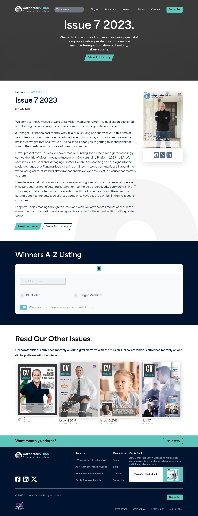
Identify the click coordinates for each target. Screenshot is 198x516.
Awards (127, 10)
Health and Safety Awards (89, 474)
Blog (115, 467)
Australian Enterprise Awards (91, 467)
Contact (155, 10)
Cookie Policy (176, 509)
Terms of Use (120, 509)
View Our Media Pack (145, 475)
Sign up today (172, 441)
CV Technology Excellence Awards (92, 460)
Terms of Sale (138, 509)
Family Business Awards (88, 480)
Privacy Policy (157, 509)
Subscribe (174, 9)
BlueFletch (33, 295)
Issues (141, 10)
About (116, 460)
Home (19, 92)
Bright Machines (91, 295)
